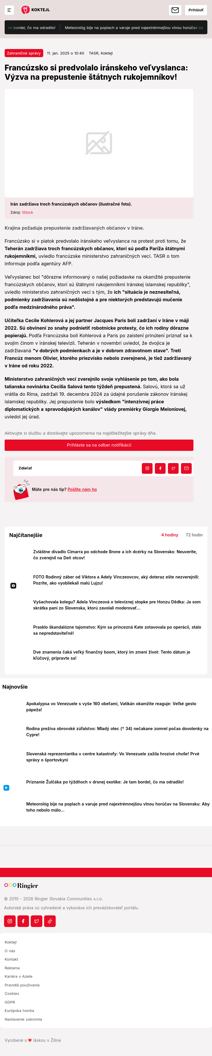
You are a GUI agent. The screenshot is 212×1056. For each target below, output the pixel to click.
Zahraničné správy (24, 53)
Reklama (12, 968)
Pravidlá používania (22, 985)
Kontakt (11, 959)
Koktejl (11, 942)
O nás (10, 950)
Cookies (12, 993)
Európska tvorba (19, 1010)
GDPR (10, 1002)
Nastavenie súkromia (23, 1019)
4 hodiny (169, 534)
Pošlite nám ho (82, 489)
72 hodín (194, 534)
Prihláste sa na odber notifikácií (99, 445)
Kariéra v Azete (18, 976)
